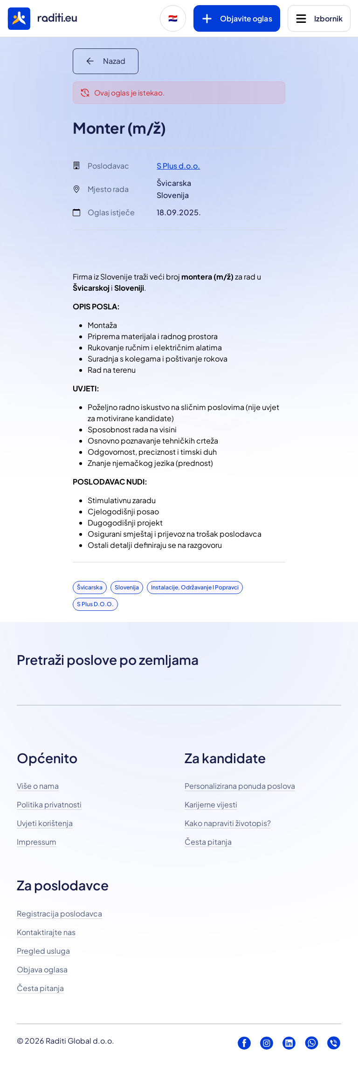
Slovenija (127, 587)
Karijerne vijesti (211, 804)
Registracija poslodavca (59, 913)
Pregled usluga (43, 951)
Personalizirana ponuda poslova (240, 786)
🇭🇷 (173, 18)
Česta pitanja (208, 842)
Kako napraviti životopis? (228, 823)
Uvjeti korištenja (45, 823)
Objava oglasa (42, 969)
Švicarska (90, 587)
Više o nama (38, 786)
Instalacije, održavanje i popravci (195, 587)
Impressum (36, 842)
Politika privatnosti (49, 804)
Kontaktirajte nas (46, 932)
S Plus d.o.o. (178, 166)
